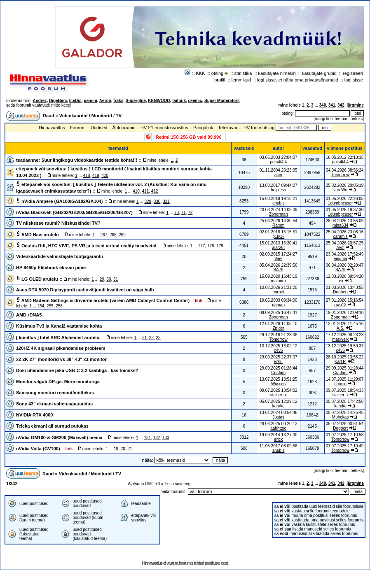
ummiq (340, 384)
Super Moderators (222, 100)
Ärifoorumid (124, 127)
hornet (278, 292)
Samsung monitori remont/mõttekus (55, 392)
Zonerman (278, 214)
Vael (278, 258)
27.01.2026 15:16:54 (345, 300)
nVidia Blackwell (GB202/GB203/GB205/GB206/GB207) (74, 212)
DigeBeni (58, 100)
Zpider (278, 328)
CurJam (278, 372)
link (198, 300)
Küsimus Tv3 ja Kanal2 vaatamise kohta (59, 325)
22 (151, 337)
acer (278, 174)
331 (166, 201)
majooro (278, 281)
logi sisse (353, 79)
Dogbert (340, 292)
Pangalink (203, 127)
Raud (48, 115)
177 (201, 246)
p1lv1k (278, 236)
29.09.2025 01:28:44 (345, 368)
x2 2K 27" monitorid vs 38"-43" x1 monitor (61, 359)
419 (95, 175)
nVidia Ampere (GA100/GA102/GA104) (62, 201)
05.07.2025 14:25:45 (345, 412)
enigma (340, 258)
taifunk (179, 100)
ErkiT (278, 361)
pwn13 (340, 304)
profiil (219, 79)
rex (340, 281)
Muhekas (340, 417)
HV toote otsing (259, 127)
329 (148, 201)
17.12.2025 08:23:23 (345, 335)
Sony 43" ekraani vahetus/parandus (54, 403)
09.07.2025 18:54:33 (345, 390)
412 (154, 191)
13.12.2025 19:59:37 (345, 346)
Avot (340, 247)
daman (278, 304)
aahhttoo (278, 428)
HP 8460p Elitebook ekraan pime (51, 267)
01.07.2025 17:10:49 (345, 446)
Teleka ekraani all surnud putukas (52, 425)
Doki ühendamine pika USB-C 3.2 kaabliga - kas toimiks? (77, 370)
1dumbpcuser (340, 203)
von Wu (340, 190)
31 (115, 279)
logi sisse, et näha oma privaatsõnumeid (297, 79)
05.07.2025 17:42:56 (345, 401)
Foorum (78, 127)
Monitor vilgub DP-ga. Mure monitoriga (58, 381)
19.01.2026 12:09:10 (345, 312)
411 (145, 191)
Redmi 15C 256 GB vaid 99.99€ (189, 137)
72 (190, 212)
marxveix (340, 339)
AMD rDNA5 (29, 314)
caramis (340, 236)
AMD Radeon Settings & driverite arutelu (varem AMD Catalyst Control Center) (105, 300)
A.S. (340, 328)
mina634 (340, 225)
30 (108, 279)
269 (122, 235)
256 (59, 306)
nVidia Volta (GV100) (38, 448)
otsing (217, 73)
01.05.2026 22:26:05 (345, 198)
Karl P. (341, 361)
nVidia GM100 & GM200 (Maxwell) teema (59, 437)
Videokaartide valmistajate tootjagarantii (59, 256)
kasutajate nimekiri (277, 73)
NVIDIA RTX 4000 (34, 414)
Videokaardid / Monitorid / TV (90, 115)
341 (331, 105)
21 (144, 337)
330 (157, 201)
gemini (90, 100)
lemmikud (241, 79)
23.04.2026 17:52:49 (345, 254)
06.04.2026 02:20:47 (345, 265)
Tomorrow (340, 174)
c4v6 (278, 350)
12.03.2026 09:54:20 (345, 276)
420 (104, 175)
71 (183, 212)
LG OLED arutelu (39, 279)
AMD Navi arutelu (40, 234)
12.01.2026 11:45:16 (345, 323)
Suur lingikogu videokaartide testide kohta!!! (89, 160)
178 (210, 246)
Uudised (99, 127)
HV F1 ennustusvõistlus (164, 127)
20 (123, 449)
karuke (278, 406)
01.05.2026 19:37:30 (345, 209)
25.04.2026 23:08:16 (345, 232)
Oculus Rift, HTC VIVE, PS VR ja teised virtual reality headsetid (89, 245)
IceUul (75, 100)
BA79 (278, 270)
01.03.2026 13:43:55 (345, 287)
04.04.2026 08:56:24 (345, 170)
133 (165, 437)
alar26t (278, 247)
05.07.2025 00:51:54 (345, 423)
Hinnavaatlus (52, 127)
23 (158, 337)
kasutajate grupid (319, 73)
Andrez (40, 100)
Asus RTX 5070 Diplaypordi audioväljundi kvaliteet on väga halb (85, 289)
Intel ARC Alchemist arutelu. (70, 337)
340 (322, 105)
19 (116, 449)
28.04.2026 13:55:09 (345, 221)
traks (118, 100)
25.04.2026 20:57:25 (345, 243)
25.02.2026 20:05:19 (345, 185)
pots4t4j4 (278, 162)
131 (147, 437)
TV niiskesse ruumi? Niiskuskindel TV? (58, 223)
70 (176, 212)
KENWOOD (159, 100)
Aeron (105, 100)
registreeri (353, 73)
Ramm (278, 225)
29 (102, 279)
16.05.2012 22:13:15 (345, 157)
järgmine (355, 105)
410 (136, 191)
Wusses (278, 384)
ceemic (195, 100)
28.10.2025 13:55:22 (345, 357)
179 (219, 246)
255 (50, 306)
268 (113, 235)
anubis (278, 203)
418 (86, 175)
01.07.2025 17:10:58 (345, 435)
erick (278, 439)
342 (340, 105)
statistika (243, 73)
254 (40, 306)
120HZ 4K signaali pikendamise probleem (60, 348)
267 (104, 235)
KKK (200, 73)
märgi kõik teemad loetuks (339, 118)
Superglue (136, 100)
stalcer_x (278, 395)
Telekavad (228, 127)
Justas (278, 417)
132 (156, 437)
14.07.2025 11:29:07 (345, 379)
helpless (278, 190)
